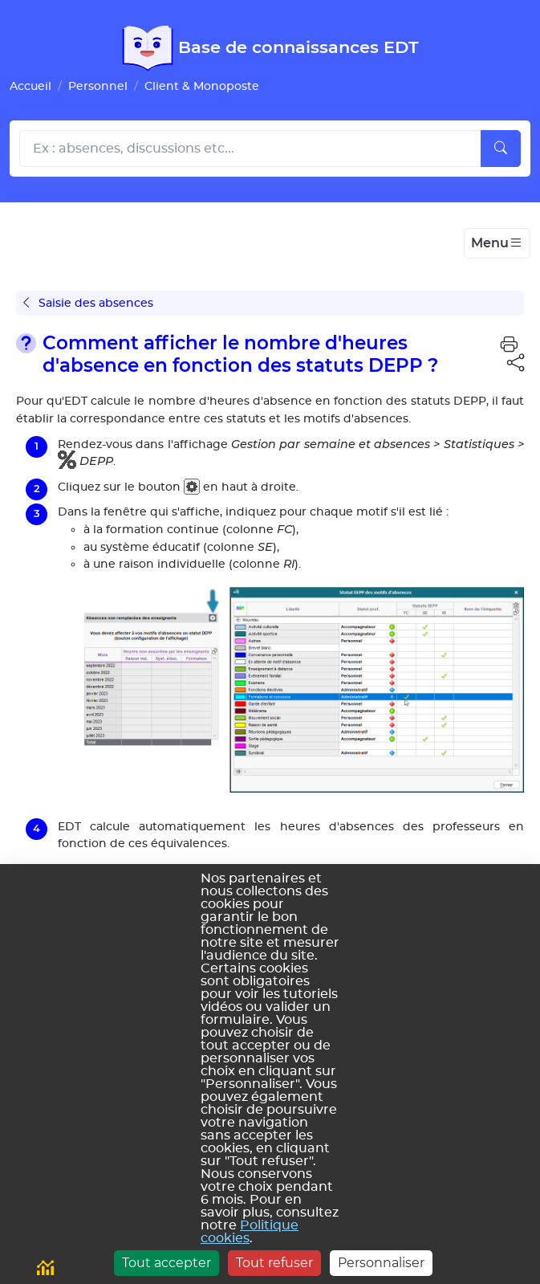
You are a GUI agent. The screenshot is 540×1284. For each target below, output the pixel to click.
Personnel (98, 86)
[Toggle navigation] (497, 243)
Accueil (30, 86)
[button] (509, 344)
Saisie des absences (88, 303)
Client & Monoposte (201, 86)
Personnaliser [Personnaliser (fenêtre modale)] (381, 1262)
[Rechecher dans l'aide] (250, 148)
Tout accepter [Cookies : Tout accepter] (166, 1262)
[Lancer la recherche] (501, 148)
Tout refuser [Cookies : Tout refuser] (274, 1262)
